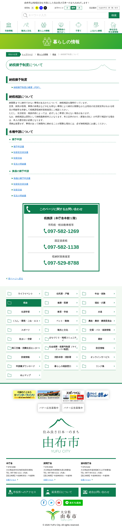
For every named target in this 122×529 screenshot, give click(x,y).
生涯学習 (25, 312)
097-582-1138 (63, 247)
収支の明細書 (20, 164)
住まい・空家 (25, 339)
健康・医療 (62, 303)
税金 (54, 54)
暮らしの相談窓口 (62, 366)
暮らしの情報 (42, 54)
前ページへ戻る (15, 278)
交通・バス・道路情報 (100, 330)
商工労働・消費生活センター (25, 348)
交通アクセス (11, 480)
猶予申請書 (19, 146)
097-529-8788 (63, 263)
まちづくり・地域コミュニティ (62, 338)
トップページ (27, 54)
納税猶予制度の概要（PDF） (27, 87)
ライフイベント (25, 293)
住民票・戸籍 (62, 293)
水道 (100, 312)
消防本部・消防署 (62, 357)
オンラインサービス (100, 357)
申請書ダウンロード (25, 366)
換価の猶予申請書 (22, 178)
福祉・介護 (100, 303)
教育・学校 (62, 312)
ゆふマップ (25, 375)
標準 (73, 8)
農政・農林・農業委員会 (100, 321)
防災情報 (100, 348)
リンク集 (100, 366)
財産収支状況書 (21, 152)
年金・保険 (100, 293)
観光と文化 (62, 330)
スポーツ (25, 330)
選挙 (100, 339)
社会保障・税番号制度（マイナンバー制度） (62, 347)
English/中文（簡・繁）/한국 (108, 8)
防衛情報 (25, 357)
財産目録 (18, 158)
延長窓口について (62, 492)
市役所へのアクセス (24, 492)
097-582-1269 (63, 231)
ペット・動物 (62, 321)
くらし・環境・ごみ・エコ (25, 321)
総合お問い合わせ (99, 492)
